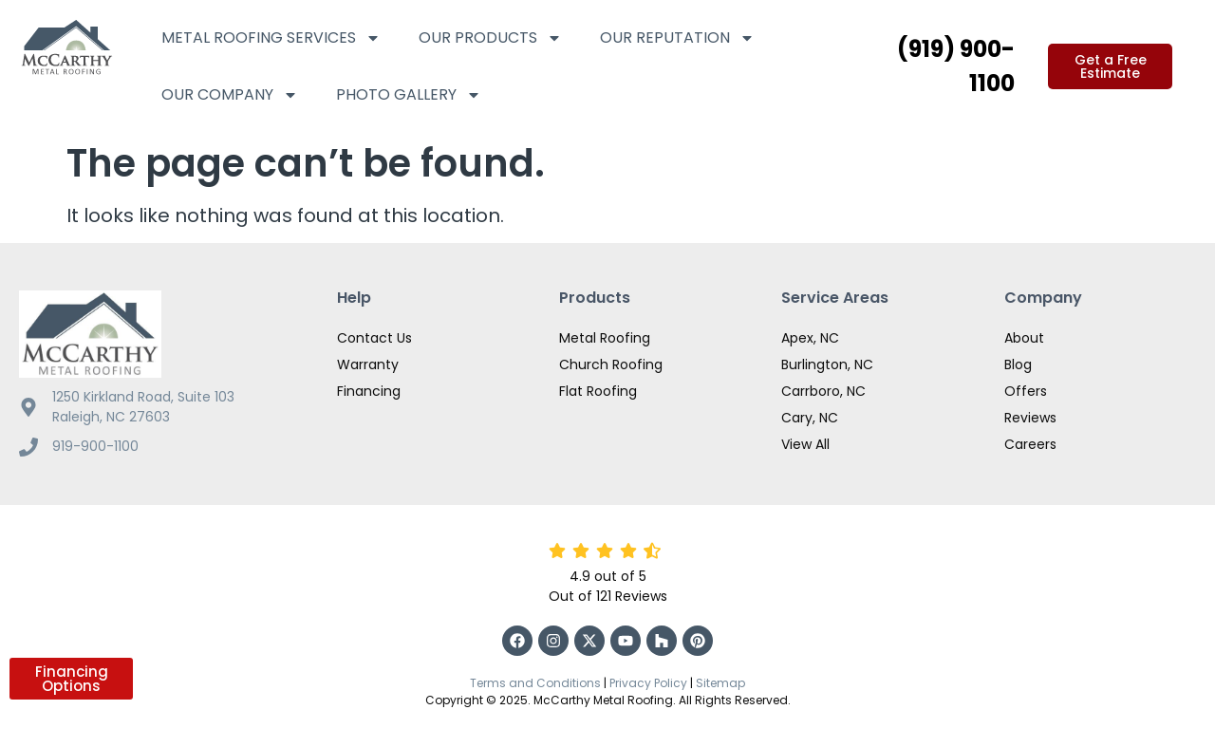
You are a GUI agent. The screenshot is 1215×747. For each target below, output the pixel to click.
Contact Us (374, 337)
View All (805, 444)
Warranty (368, 364)
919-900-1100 (95, 446)
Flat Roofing (598, 391)
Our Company (229, 95)
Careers (1030, 444)
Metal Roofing (604, 337)
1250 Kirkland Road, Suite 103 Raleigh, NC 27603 (143, 406)
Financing (369, 391)
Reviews (1030, 417)
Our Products (490, 38)
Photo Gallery (408, 95)
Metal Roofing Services (271, 38)
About (1024, 337)
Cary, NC (809, 417)
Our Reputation (677, 38)
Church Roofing (611, 364)
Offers (1025, 391)
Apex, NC (810, 337)
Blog (1018, 364)
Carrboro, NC (823, 391)
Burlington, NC (827, 364)
